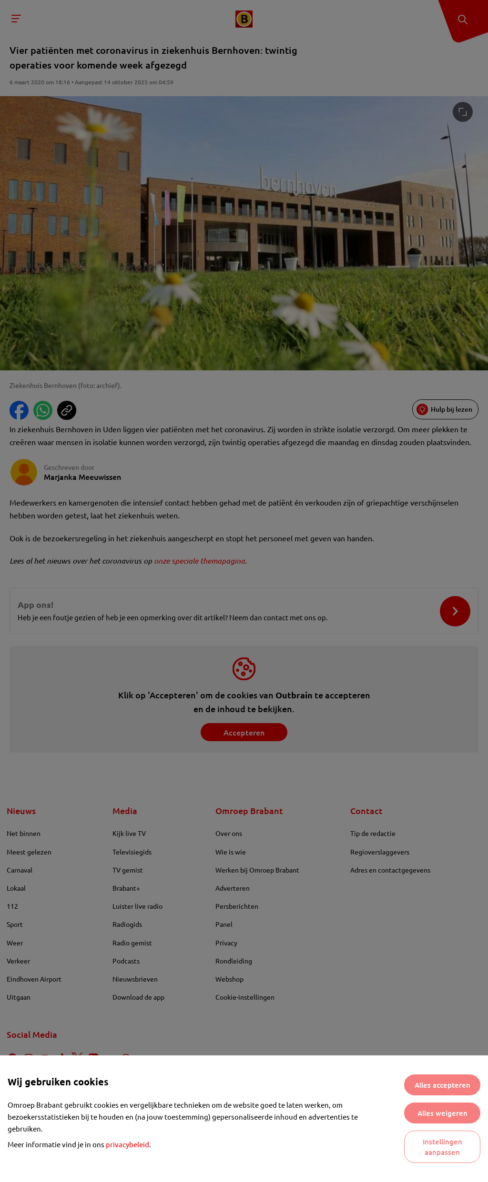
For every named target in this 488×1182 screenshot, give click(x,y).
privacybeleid (127, 1144)
